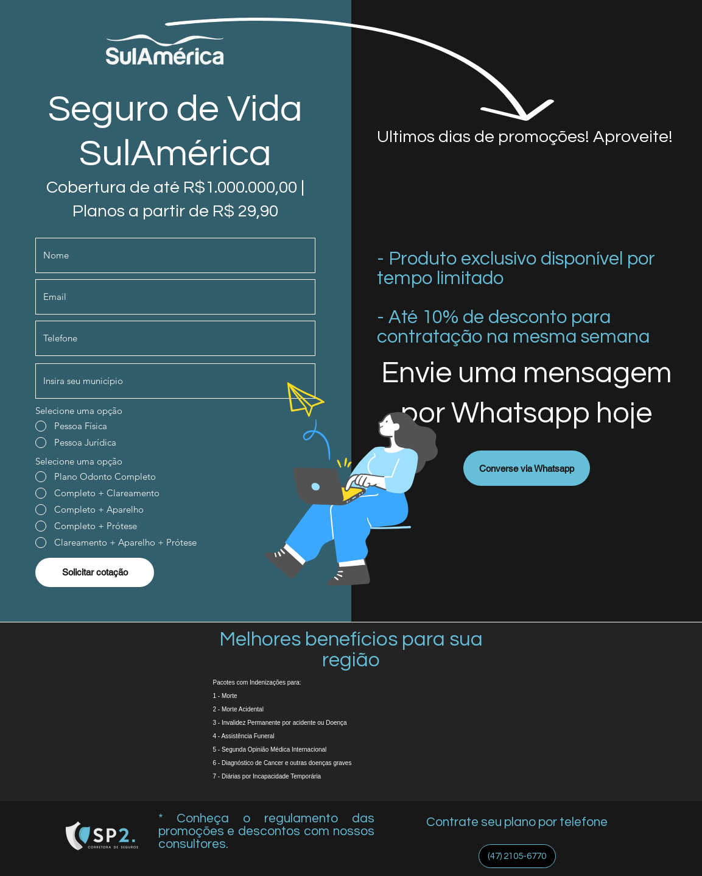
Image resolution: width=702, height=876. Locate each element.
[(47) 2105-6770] (517, 856)
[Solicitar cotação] (94, 572)
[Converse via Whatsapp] (526, 468)
